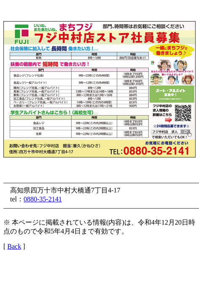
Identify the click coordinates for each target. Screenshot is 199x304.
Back (14, 246)
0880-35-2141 (43, 199)
